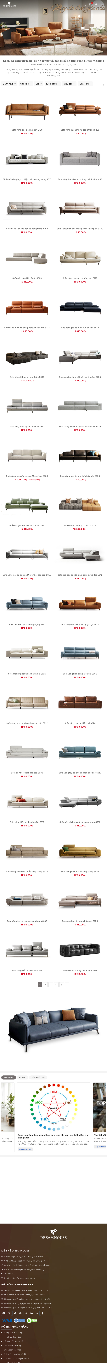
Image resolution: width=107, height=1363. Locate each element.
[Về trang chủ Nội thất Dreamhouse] (9, 4)
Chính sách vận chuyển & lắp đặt (17, 1358)
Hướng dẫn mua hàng (13, 1333)
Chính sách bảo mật (12, 1350)
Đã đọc (22, 1077)
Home (33, 64)
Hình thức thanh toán (13, 1337)
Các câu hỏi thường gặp (14, 1341)
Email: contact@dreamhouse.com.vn (20, 1278)
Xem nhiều (8, 1077)
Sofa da (51, 64)
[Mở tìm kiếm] (84, 4)
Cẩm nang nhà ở (25, 1149)
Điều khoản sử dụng (12, 1346)
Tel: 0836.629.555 (11, 1274)
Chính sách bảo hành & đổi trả (16, 1354)
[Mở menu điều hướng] (104, 4)
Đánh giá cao (38, 1077)
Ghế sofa (42, 64)
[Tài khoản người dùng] (96, 4)
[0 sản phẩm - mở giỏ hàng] (90, 4)
